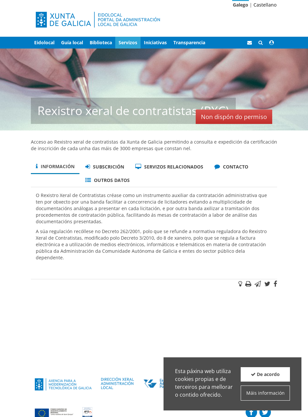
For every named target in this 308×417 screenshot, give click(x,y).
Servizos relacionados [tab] (169, 167)
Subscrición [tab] (104, 167)
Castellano (264, 5)
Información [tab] (55, 166)
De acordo (265, 374)
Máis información (265, 393)
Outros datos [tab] (107, 180)
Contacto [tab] (231, 167)
